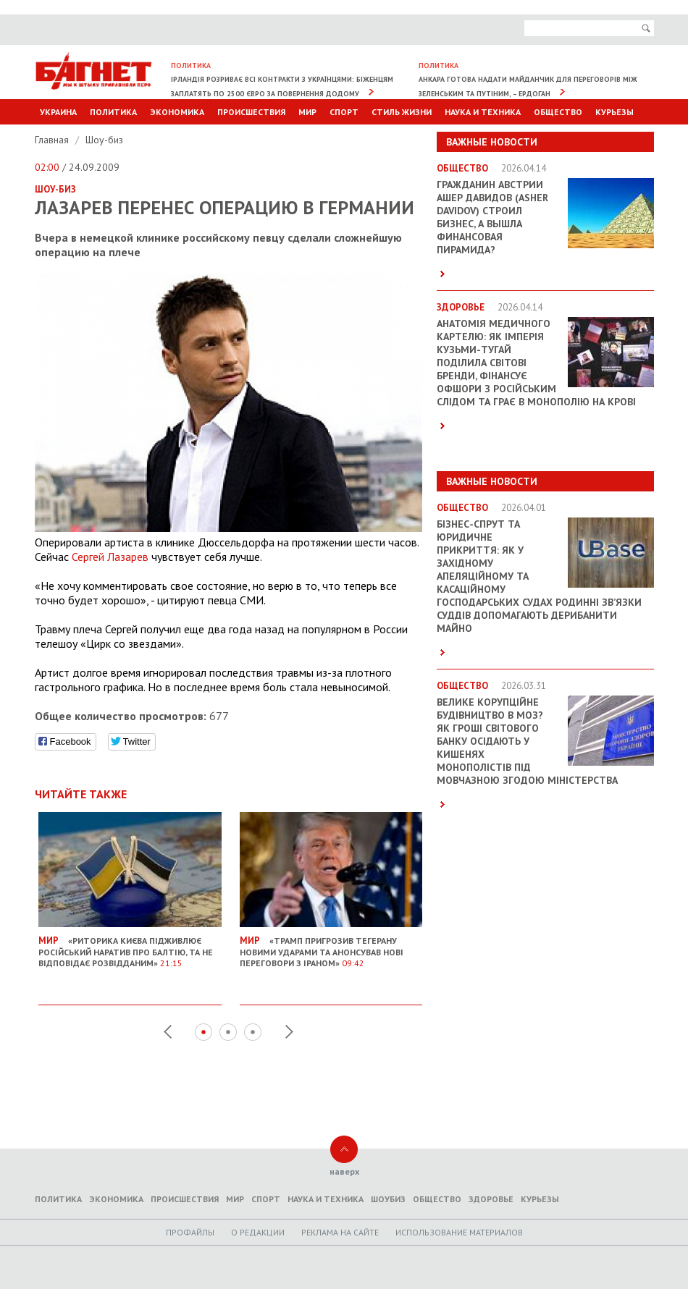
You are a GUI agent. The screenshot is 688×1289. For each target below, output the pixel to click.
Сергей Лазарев (110, 556)
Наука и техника (483, 111)
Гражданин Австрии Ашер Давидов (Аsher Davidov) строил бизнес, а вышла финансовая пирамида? (492, 217)
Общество (558, 111)
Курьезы (614, 111)
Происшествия (251, 111)
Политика (113, 111)
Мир (307, 111)
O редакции (258, 1232)
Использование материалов (459, 1232)
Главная (53, 139)
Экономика (177, 111)
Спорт (344, 111)
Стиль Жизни (402, 111)
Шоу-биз (104, 139)
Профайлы (190, 1232)
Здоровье (491, 1198)
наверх (344, 1171)
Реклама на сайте (340, 1232)
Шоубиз (388, 1198)
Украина (58, 111)
